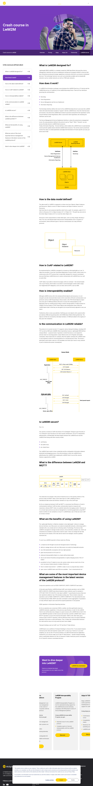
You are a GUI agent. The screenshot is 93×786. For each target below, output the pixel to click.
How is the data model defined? (14, 83)
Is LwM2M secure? (10, 110)
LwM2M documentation (79, 666)
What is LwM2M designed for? (14, 71)
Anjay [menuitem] (57, 52)
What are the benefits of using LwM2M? (14, 126)
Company (54, 3)
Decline (73, 780)
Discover (48, 746)
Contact (70, 3)
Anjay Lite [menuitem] (64, 52)
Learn (59, 3)
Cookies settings (49, 780)
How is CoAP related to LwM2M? (14, 90)
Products (34, 3)
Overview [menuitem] (42, 52)
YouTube (7, 785)
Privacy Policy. (72, 771)
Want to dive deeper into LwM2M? (15, 146)
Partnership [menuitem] (74, 52)
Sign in (78, 3)
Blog (49, 3)
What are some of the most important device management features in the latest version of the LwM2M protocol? (15, 137)
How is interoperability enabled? (14, 96)
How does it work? (10, 77)
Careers (65, 3)
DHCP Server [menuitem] (35, 784)
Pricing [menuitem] (50, 52)
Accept (61, 780)
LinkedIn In (4, 785)
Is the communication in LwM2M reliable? (14, 103)
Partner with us (42, 3)
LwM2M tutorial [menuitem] (85, 52)
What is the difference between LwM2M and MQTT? (14, 118)
